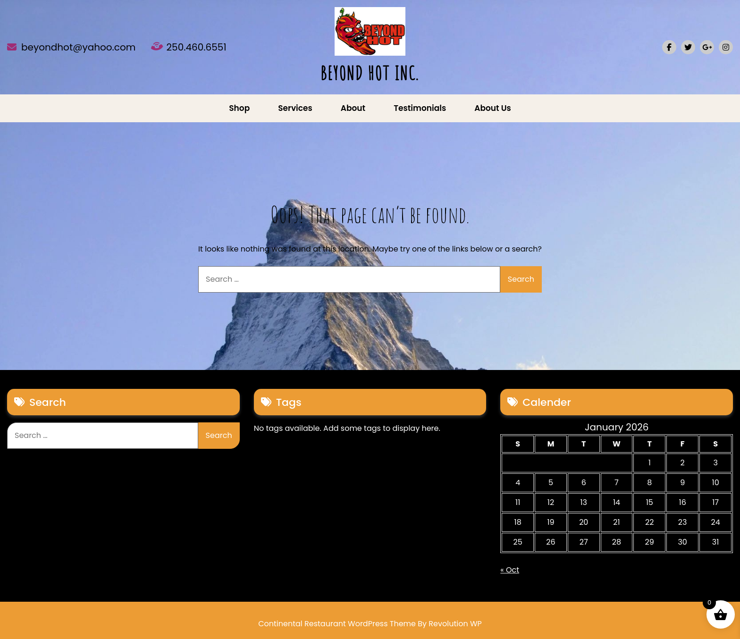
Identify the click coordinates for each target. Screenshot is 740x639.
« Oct (509, 569)
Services (295, 108)
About (353, 108)
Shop (239, 108)
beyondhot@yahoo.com (78, 47)
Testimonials (420, 108)
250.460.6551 (197, 47)
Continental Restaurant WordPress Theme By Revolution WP (370, 623)
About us (492, 108)
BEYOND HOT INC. (369, 73)
